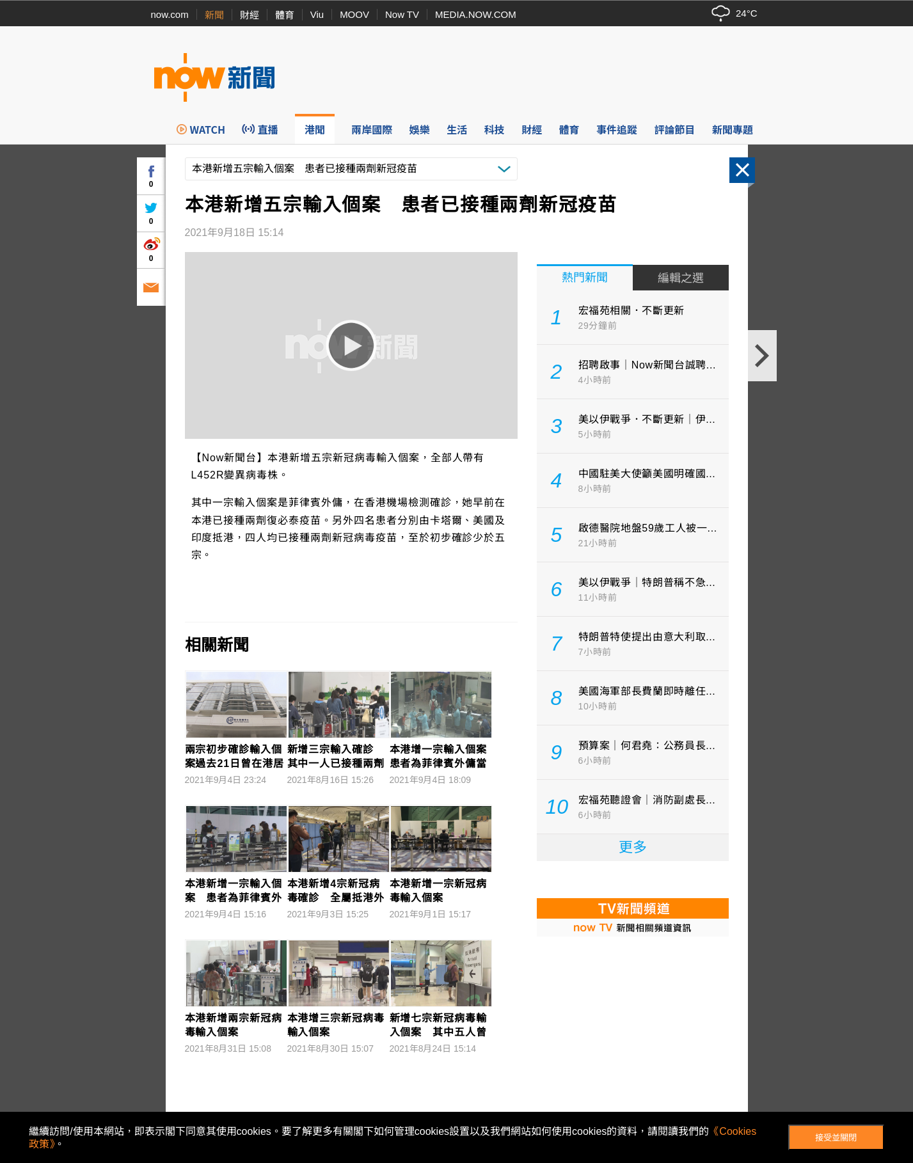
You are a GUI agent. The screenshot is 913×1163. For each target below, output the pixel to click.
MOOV (354, 14)
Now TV (402, 14)
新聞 (214, 15)
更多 (633, 847)
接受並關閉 (836, 1138)
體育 (284, 15)
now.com (170, 14)
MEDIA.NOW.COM (475, 14)
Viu (317, 14)
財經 (249, 15)
